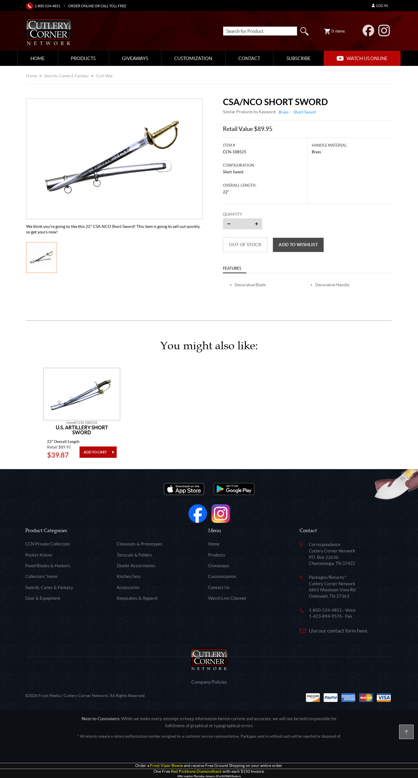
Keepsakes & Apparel (137, 598)
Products (83, 58)
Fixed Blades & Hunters (47, 565)
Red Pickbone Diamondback (196, 771)
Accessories (128, 587)
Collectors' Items (41, 576)
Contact (249, 58)
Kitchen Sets (129, 576)
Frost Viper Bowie (166, 765)
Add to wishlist (298, 244)
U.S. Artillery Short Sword (82, 430)
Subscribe (299, 58)
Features (232, 268)
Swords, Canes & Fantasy (66, 75)
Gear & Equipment (42, 598)
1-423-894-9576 (325, 616)
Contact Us (219, 587)
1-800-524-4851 (47, 6)
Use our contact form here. (338, 631)
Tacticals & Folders (134, 554)
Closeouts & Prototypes (139, 543)
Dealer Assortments (136, 565)
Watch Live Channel (227, 598)
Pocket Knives (39, 554)
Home (37, 58)
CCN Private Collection (47, 543)
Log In (380, 6)
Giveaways (135, 58)
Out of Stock (245, 244)
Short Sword (304, 112)
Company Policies (209, 682)
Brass (284, 112)
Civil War (104, 75)
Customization (193, 58)
